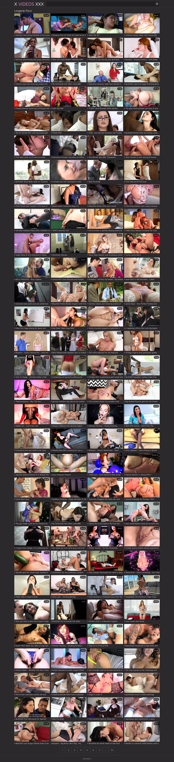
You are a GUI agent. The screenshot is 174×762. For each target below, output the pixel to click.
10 (112, 750)
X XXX (29, 4)
